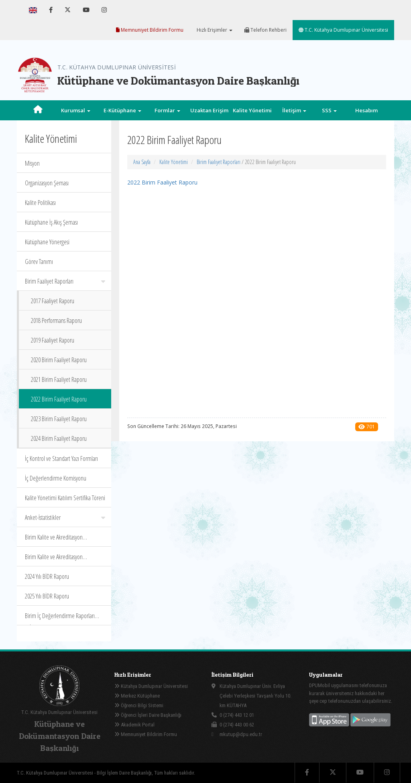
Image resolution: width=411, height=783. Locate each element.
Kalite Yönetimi (173, 162)
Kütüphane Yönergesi (47, 241)
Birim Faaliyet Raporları (65, 281)
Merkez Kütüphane (137, 696)
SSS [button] (329, 110)
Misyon (32, 163)
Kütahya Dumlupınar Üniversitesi (151, 686)
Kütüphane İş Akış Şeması (51, 222)
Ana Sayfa (142, 162)
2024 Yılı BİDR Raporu (47, 576)
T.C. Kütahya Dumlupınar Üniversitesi (343, 29)
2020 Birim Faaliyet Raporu (59, 359)
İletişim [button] (294, 110)
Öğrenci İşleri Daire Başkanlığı (147, 715)
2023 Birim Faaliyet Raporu (59, 418)
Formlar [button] (167, 110)
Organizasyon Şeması (47, 183)
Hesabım (366, 110)
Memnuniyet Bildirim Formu (149, 29)
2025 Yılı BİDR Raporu (47, 596)
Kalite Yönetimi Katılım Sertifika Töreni (65, 497)
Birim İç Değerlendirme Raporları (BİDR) (60, 618)
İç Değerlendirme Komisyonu (55, 478)
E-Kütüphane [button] (122, 110)
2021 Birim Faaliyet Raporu (59, 379)
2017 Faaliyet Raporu (52, 300)
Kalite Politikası (40, 202)
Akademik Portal (134, 725)
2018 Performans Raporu (56, 320)
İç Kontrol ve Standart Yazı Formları (61, 458)
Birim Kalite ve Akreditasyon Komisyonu (54, 559)
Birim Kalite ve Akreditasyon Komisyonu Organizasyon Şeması (59, 540)
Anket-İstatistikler (65, 517)
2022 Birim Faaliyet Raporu (59, 399)
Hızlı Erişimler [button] (213, 29)
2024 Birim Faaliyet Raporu (59, 438)
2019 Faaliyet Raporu (52, 340)
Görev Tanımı (39, 261)
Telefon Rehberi (265, 29)
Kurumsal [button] (75, 110)
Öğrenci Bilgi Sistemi (138, 705)
